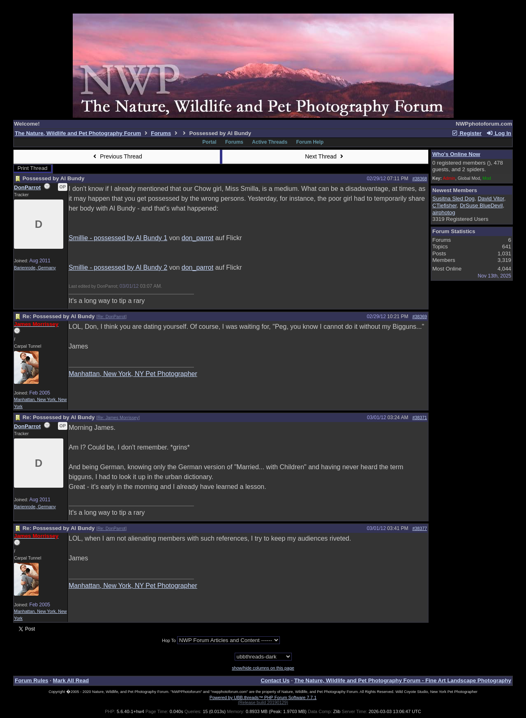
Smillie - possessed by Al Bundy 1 (118, 237)
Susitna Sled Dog (453, 198)
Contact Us (275, 680)
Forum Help (310, 142)
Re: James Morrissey (117, 417)
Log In (499, 133)
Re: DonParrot (111, 316)
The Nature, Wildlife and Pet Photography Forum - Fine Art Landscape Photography (402, 680)
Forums (161, 133)
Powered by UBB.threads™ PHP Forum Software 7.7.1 (263, 697)
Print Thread (32, 168)
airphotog (443, 212)
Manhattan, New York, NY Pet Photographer (133, 373)
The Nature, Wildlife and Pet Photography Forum (78, 133)
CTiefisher (444, 205)
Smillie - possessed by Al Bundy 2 (118, 267)
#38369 (419, 316)
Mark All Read (71, 680)
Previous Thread (116, 156)
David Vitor (491, 198)
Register (466, 133)
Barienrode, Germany (35, 267)
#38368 (419, 178)
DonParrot (27, 187)
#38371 (419, 417)
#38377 (419, 528)
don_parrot (197, 237)
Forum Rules (31, 680)
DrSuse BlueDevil (481, 205)
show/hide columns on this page (263, 667)
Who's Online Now (456, 154)
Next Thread (325, 156)
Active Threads (269, 142)
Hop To (169, 640)
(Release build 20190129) (263, 702)
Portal (210, 142)
